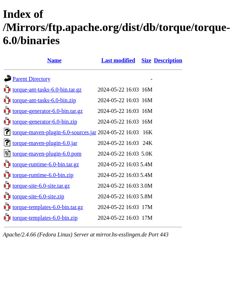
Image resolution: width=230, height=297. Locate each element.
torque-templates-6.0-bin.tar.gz (47, 207)
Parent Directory (31, 79)
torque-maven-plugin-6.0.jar (44, 143)
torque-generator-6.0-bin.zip (44, 122)
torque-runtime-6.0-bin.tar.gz (45, 164)
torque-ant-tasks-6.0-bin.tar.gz (46, 90)
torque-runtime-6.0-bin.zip (43, 175)
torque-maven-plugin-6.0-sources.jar (54, 132)
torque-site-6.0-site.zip (38, 196)
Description (168, 60)
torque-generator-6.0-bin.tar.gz (47, 111)
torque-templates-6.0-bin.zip (45, 218)
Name (54, 60)
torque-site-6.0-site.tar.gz (41, 186)
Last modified (118, 60)
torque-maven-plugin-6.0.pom (46, 154)
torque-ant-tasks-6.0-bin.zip (44, 100)
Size (146, 60)
